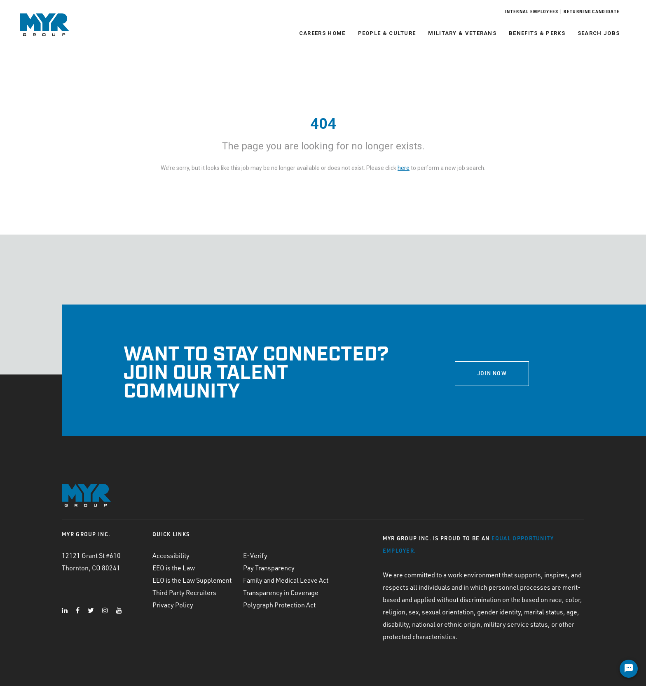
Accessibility (171, 555)
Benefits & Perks (534, 33)
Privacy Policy (172, 605)
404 (323, 124)
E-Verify (255, 555)
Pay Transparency (269, 568)
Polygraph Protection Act (279, 605)
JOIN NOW (492, 373)
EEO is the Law (173, 568)
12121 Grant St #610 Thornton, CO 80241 (91, 561)
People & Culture (384, 33)
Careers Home (320, 33)
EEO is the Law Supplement (192, 580)
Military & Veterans (460, 33)
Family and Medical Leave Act (285, 580)
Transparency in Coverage (280, 592)
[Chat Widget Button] (629, 669)
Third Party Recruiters (184, 592)
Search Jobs (596, 33)
